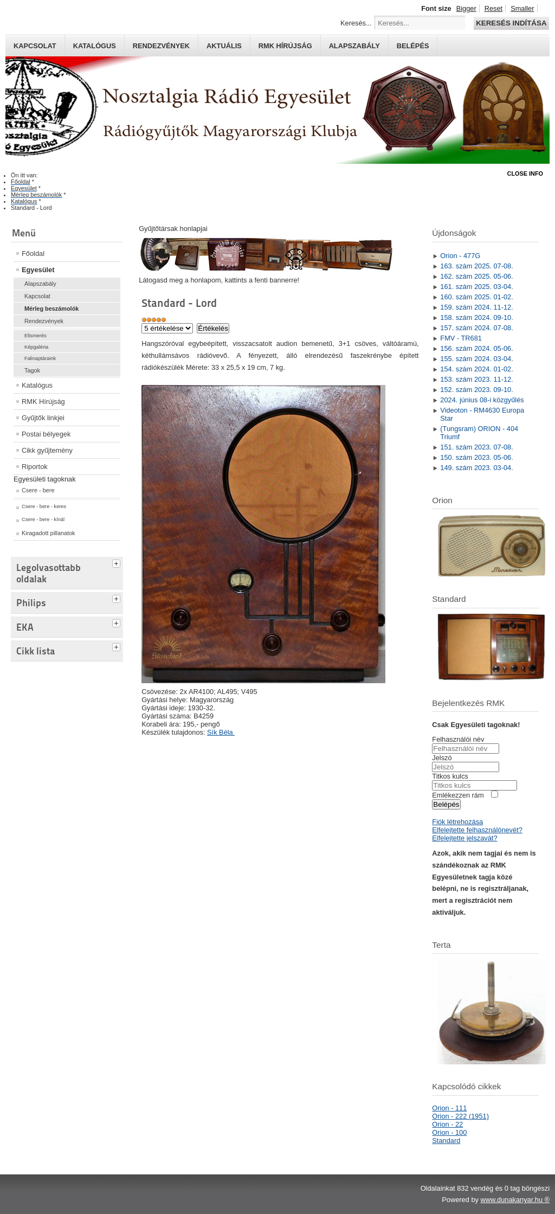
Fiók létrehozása (457, 822)
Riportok (35, 467)
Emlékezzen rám (457, 795)
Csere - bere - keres (44, 506)
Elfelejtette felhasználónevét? (477, 830)
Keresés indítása (511, 23)
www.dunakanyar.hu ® (515, 1200)
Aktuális (224, 46)
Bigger (466, 8)
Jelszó (441, 758)
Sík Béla (221, 732)
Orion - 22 (447, 1124)
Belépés (413, 46)
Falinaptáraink (40, 358)
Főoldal (33, 253)
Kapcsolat (35, 46)
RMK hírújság (285, 46)
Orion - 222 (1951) (460, 1116)
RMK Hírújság (43, 401)
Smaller (522, 8)
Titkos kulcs (450, 776)
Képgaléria (36, 347)
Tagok (32, 370)
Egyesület (38, 270)
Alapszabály (354, 46)
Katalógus (94, 46)
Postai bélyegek (46, 434)
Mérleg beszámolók (51, 308)
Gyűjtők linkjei (43, 418)
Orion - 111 (449, 1108)
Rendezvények (161, 46)
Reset (493, 8)
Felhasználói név (458, 739)
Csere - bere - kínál (43, 519)
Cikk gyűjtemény (47, 450)
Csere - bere (38, 490)
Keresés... (356, 23)
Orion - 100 (449, 1132)
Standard (446, 1140)
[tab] (117, 562)
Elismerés (35, 335)
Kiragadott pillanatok (48, 533)
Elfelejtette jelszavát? (464, 838)
